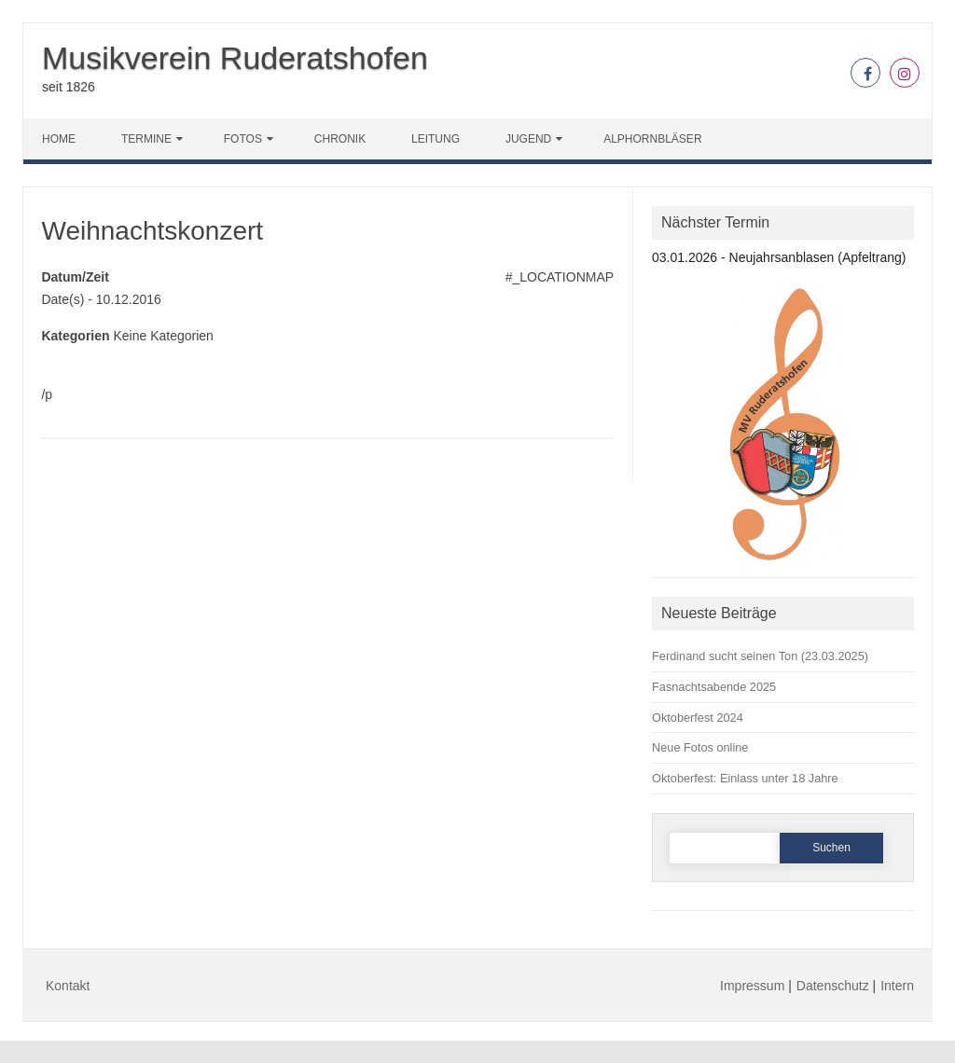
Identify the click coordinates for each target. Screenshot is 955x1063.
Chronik (340, 138)
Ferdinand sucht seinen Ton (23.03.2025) (760, 656)
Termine (146, 138)
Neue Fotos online (700, 747)
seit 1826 (68, 86)
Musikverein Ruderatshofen (235, 58)
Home (59, 138)
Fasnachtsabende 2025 (714, 687)
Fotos (243, 138)
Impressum (752, 985)
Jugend (528, 138)
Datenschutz (832, 985)
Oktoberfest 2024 (697, 718)
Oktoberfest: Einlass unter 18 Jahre (745, 778)
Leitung (435, 138)
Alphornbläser (652, 138)
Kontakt (68, 985)
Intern (897, 985)
